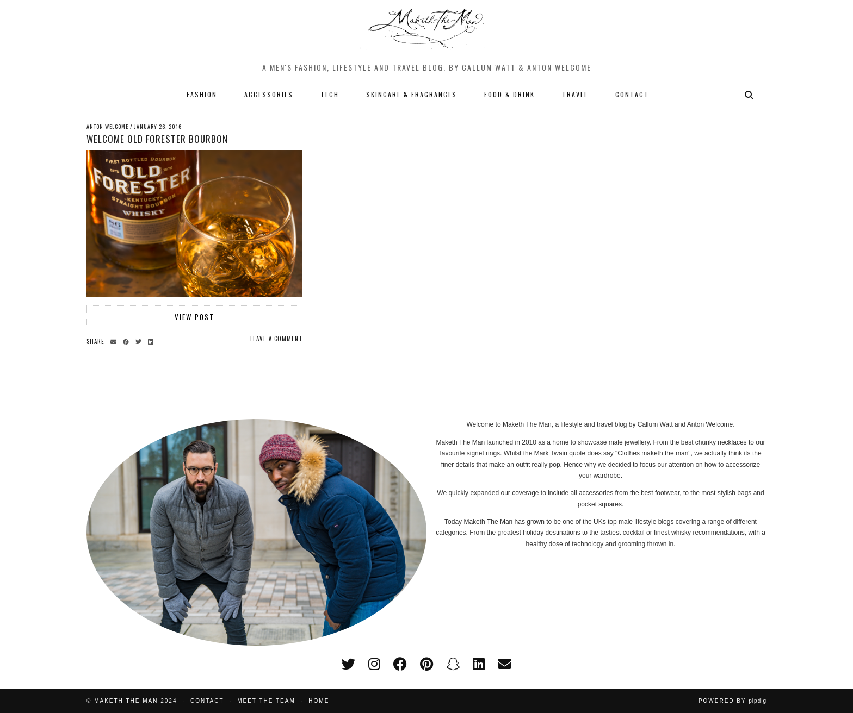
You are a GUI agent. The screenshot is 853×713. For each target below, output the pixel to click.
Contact (207, 701)
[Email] (504, 664)
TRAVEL (575, 94)
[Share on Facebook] (127, 341)
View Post (194, 316)
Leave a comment (276, 338)
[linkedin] (479, 664)
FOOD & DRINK (509, 94)
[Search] (750, 94)
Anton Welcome (107, 126)
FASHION (202, 94)
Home (318, 701)
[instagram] (374, 664)
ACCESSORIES (268, 94)
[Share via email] (115, 341)
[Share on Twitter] (140, 341)
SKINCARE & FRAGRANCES (411, 94)
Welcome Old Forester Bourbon (157, 139)
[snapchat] (453, 664)
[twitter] (348, 664)
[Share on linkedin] (152, 341)
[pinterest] (426, 664)
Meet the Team (266, 701)
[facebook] (400, 664)
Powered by (733, 701)
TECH (329, 94)
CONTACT (632, 94)
